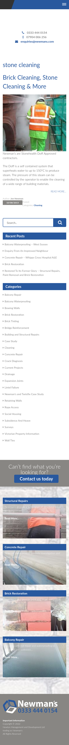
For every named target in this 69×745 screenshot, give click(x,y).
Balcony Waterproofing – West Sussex (26, 244)
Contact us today (36, 478)
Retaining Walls (13, 400)
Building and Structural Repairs (22, 334)
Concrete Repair (14, 354)
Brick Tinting (12, 321)
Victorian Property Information (22, 433)
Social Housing (13, 413)
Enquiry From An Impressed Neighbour (26, 250)
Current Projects (14, 367)
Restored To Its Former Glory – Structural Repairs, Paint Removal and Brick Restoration (31, 272)
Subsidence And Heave (17, 420)
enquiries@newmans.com (37, 41)
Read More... (12, 518)
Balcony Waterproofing (18, 301)
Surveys (9, 427)
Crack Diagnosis (14, 361)
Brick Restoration (14, 264)
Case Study (11, 341)
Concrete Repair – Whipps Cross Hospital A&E (31, 257)
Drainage (10, 374)
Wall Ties (10, 440)
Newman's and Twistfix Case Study (24, 394)
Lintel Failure (12, 387)
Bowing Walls (12, 308)
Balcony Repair (13, 294)
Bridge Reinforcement (17, 327)
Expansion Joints (14, 380)
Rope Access (12, 407)
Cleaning (38, 205)
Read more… (58, 191)
